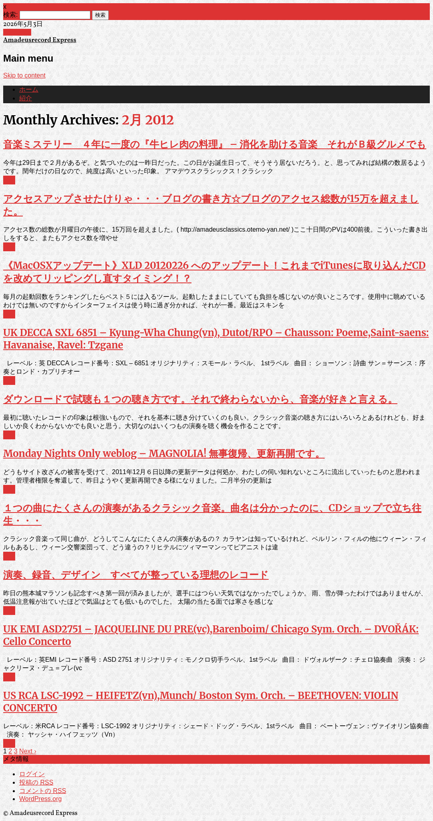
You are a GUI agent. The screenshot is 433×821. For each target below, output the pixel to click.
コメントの (42, 790)
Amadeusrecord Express (39, 40)
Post (9, 180)
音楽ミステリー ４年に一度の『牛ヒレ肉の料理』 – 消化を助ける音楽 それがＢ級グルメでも (214, 144)
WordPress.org (40, 798)
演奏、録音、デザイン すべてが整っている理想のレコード (136, 575)
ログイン (32, 774)
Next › (27, 751)
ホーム (28, 90)
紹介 (25, 98)
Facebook (17, 32)
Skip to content (24, 75)
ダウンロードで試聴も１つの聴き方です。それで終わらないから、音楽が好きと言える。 (200, 399)
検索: (10, 14)
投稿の (36, 782)
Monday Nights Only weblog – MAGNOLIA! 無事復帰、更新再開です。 (164, 453)
